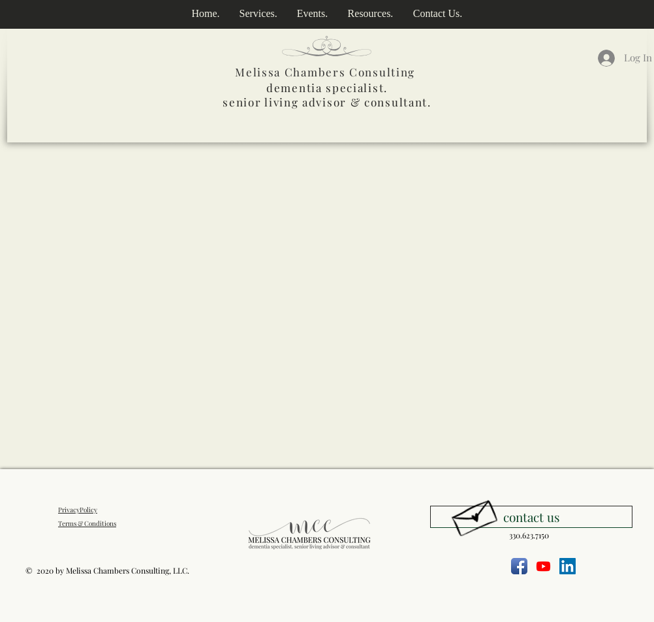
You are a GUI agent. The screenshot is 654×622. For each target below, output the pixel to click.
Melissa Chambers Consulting (325, 72)
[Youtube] (543, 566)
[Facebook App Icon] (519, 566)
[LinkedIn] (567, 566)
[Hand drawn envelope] (474, 515)
